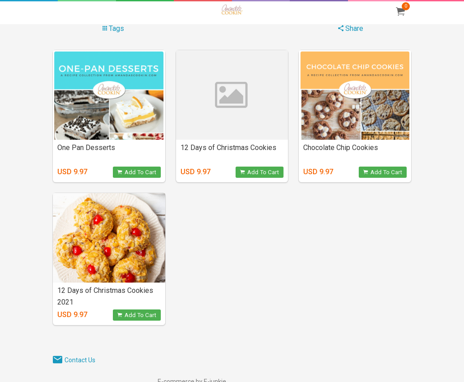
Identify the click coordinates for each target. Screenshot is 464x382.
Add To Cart (136, 172)
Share (350, 28)
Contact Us (79, 360)
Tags (113, 28)
